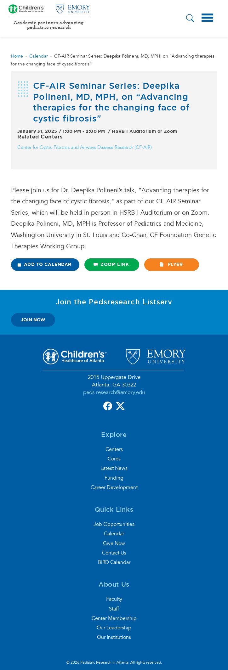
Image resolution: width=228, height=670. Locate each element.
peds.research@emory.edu (114, 392)
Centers (114, 449)
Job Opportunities (114, 524)
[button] (190, 19)
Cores (114, 459)
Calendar (38, 56)
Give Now (114, 543)
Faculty (114, 599)
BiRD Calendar (114, 562)
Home (17, 56)
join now (33, 320)
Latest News (114, 468)
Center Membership (114, 618)
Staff (114, 609)
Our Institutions (114, 637)
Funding (114, 478)
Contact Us (114, 553)
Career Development (114, 487)
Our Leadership (114, 628)
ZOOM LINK (111, 264)
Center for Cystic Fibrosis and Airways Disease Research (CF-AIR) (84, 147)
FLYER (171, 264)
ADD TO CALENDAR (44, 264)
